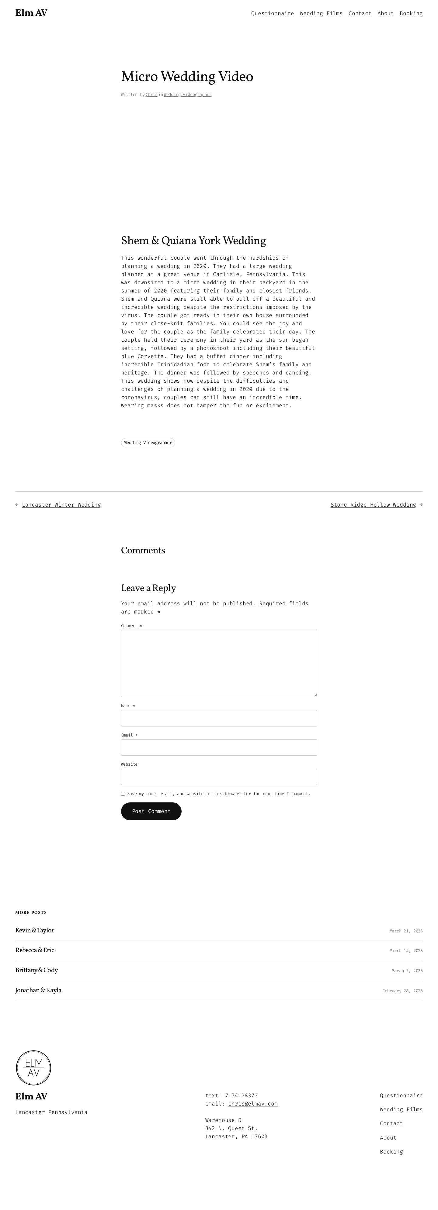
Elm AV (31, 13)
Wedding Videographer (187, 94)
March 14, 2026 (406, 951)
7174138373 (241, 1095)
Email (129, 735)
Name (128, 706)
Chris (152, 94)
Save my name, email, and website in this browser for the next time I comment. (218, 794)
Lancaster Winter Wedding (61, 504)
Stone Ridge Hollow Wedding (373, 504)
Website (129, 764)
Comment (131, 626)
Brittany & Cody (36, 971)
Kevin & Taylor (34, 931)
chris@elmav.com (252, 1103)
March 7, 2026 (407, 971)
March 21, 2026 (406, 931)
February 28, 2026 (402, 991)
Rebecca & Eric (34, 951)
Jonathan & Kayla (38, 991)
